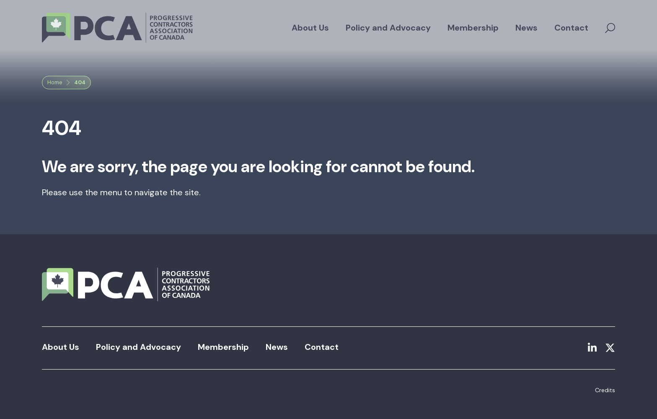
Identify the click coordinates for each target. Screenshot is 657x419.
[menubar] (440, 27)
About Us (310, 27)
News (526, 27)
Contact (571, 27)
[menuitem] (310, 27)
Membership (473, 27)
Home (54, 82)
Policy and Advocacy (388, 27)
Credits (605, 390)
